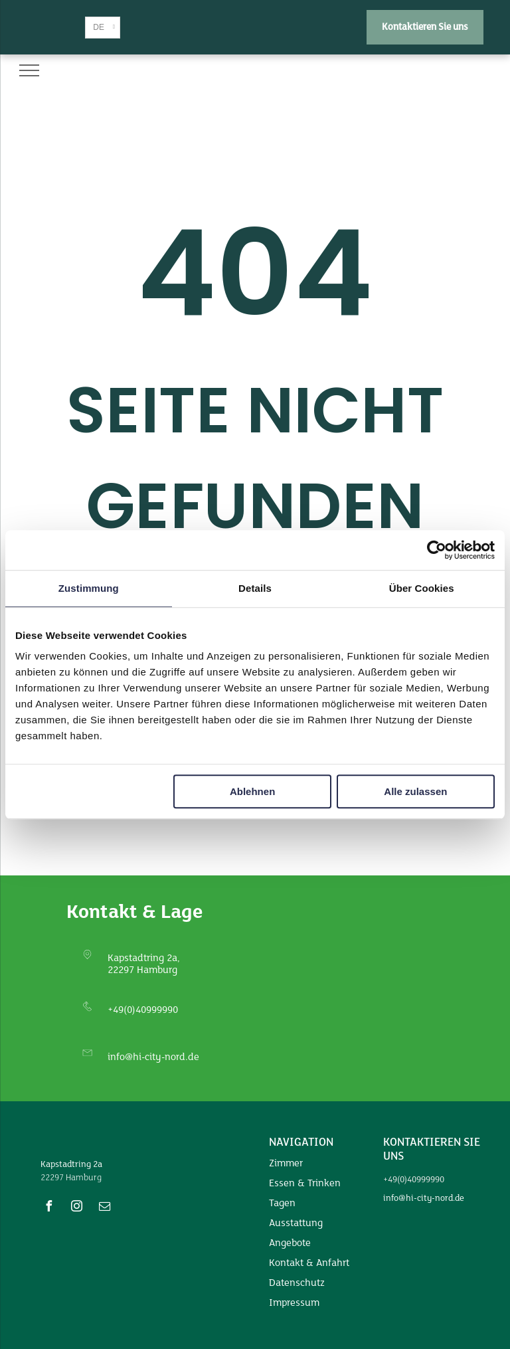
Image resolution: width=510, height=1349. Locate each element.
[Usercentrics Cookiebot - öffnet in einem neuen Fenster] (437, 550)
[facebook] (49, 1208)
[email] (105, 1208)
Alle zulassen (415, 791)
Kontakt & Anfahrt (309, 1263)
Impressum (294, 1303)
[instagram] (77, 1208)
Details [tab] (255, 588)
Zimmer (286, 1163)
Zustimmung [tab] (88, 588)
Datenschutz (297, 1283)
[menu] (29, 70)
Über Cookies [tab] (421, 588)
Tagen (282, 1203)
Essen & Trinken (305, 1183)
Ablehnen (252, 791)
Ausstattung (296, 1223)
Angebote (290, 1243)
